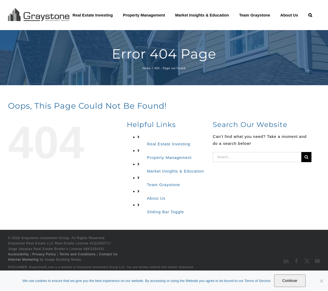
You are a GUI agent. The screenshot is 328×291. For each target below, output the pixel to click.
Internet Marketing (23, 259)
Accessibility (18, 254)
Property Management (169, 157)
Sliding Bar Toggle (165, 212)
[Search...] (257, 157)
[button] (310, 15)
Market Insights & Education (175, 171)
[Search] (306, 157)
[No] (321, 281)
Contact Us (108, 254)
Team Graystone (163, 184)
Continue (289, 280)
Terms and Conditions (77, 254)
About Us (156, 198)
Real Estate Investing (169, 144)
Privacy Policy (44, 254)
